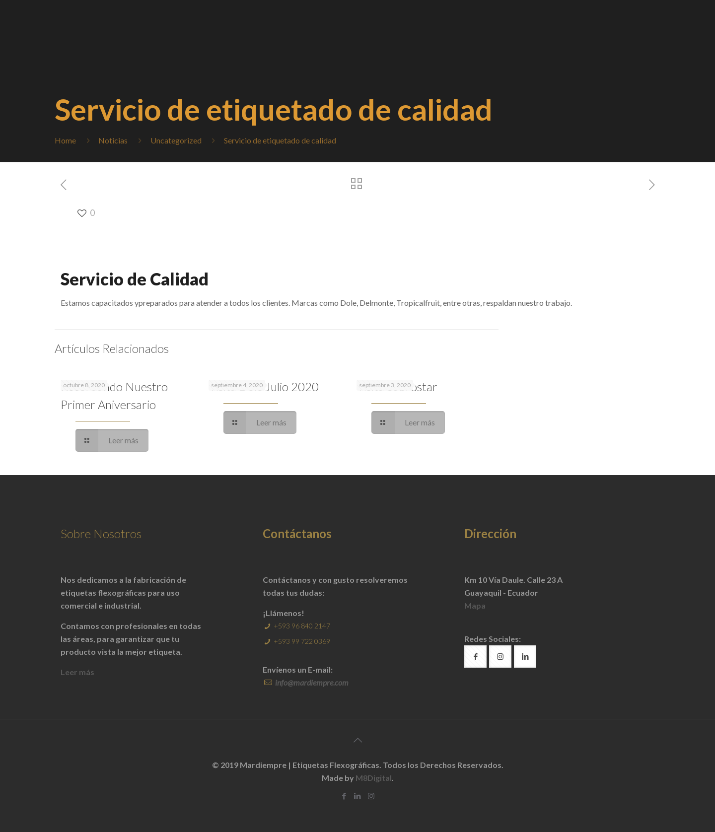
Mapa (475, 605)
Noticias (113, 140)
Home (65, 140)
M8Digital (374, 777)
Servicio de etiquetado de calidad (280, 140)
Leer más (77, 672)
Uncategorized (176, 140)
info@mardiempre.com (311, 682)
